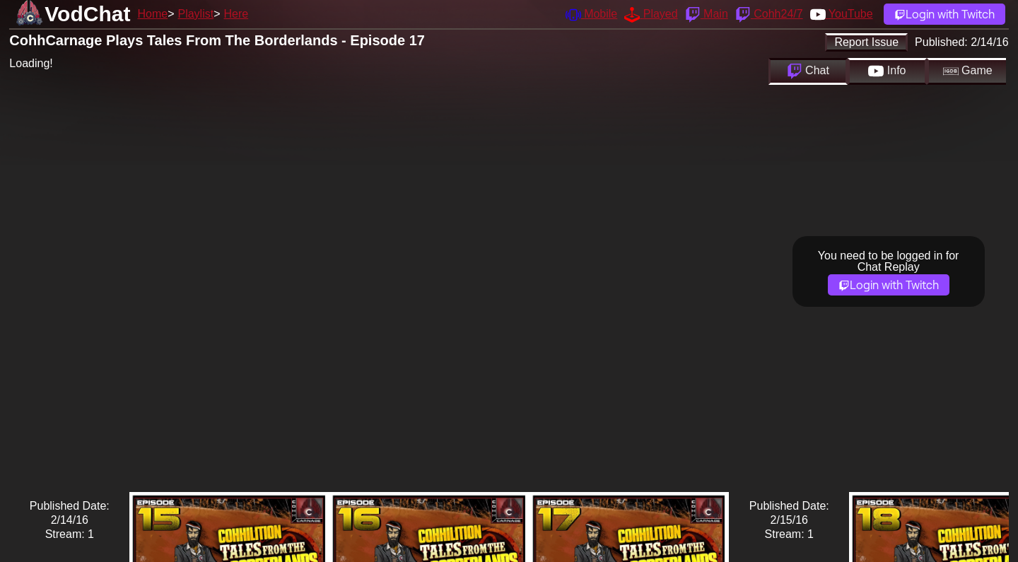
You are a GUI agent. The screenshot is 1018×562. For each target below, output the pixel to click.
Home (152, 14)
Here (236, 14)
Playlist (195, 14)
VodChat (87, 13)
